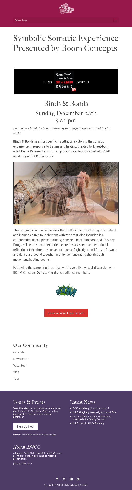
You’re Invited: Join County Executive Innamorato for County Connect (91, 418)
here (54, 434)
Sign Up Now (25, 426)
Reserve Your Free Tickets (66, 313)
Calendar (19, 352)
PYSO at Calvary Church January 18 (90, 408)
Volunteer (20, 365)
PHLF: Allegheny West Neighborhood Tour (94, 412)
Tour (16, 378)
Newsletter (21, 359)
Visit (16, 372)
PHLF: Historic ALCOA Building (88, 423)
